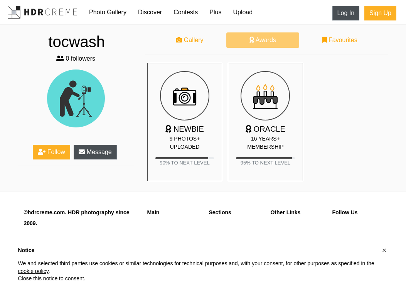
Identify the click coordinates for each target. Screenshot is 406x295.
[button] (384, 250)
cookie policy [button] (33, 271)
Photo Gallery (107, 12)
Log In (345, 13)
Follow (51, 152)
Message (95, 152)
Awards (262, 40)
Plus (215, 12)
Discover (150, 12)
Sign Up (380, 13)
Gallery (189, 40)
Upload (243, 12)
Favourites (339, 40)
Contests (186, 12)
